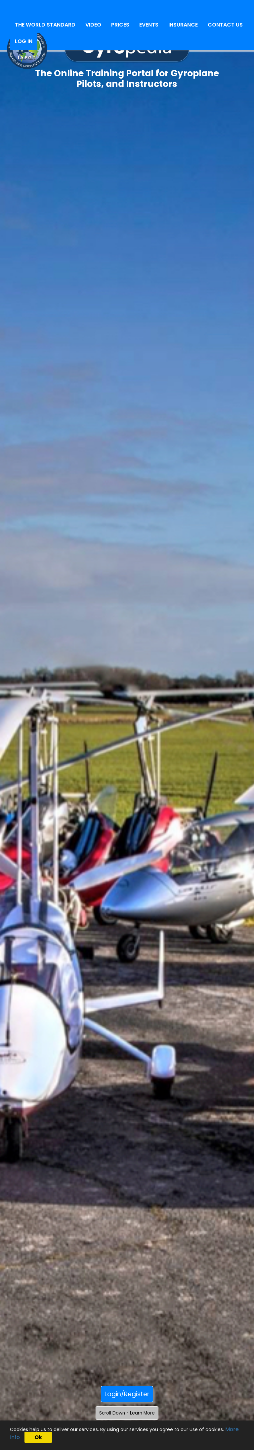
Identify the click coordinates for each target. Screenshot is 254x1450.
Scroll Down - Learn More (127, 1413)
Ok (38, 1437)
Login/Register (127, 1394)
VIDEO (93, 25)
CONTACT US (225, 25)
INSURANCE (183, 25)
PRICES (120, 25)
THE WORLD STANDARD (45, 25)
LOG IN (23, 41)
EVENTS (148, 25)
